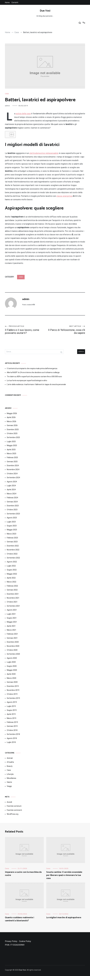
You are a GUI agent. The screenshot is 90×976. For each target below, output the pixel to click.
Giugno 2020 (12, 666)
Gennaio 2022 (12, 590)
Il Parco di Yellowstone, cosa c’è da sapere (65, 329)
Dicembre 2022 (13, 546)
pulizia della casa (23, 113)
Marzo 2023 (11, 534)
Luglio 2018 (11, 742)
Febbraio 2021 (12, 634)
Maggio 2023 (12, 530)
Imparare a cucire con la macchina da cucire (23, 873)
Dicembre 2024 (13, 466)
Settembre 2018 (13, 734)
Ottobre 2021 (12, 602)
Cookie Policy (25, 941)
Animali (10, 758)
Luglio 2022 (11, 566)
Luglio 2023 (11, 522)
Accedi (9, 802)
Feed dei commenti (14, 810)
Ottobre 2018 (12, 730)
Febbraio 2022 (12, 586)
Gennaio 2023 (12, 542)
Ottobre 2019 (12, 694)
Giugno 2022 (12, 570)
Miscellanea (11, 778)
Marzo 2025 (11, 454)
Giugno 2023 (12, 526)
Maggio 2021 (12, 622)
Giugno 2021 (12, 618)
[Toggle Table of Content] (10, 134)
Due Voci (45, 11)
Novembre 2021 (13, 598)
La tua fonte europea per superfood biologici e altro (27, 380)
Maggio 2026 (12, 413)
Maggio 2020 (12, 670)
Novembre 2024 (13, 469)
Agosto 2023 (12, 518)
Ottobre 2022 (12, 554)
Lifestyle (10, 774)
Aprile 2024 (11, 490)
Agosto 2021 (12, 610)
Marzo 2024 (11, 494)
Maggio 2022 (12, 574)
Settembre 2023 (13, 514)
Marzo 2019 (11, 718)
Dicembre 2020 (13, 642)
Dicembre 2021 (13, 594)
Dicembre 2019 (13, 686)
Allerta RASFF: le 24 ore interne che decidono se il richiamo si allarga (33, 372)
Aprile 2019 (11, 714)
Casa (7, 94)
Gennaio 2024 (12, 502)
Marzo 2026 (11, 421)
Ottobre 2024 (12, 474)
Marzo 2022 (11, 582)
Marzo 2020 (11, 678)
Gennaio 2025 (12, 462)
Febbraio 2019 (12, 722)
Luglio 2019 (11, 706)
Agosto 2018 (12, 738)
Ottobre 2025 (12, 433)
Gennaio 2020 (12, 682)
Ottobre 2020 (12, 650)
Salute (9, 782)
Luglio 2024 (11, 486)
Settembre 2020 (13, 654)
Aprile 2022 (11, 578)
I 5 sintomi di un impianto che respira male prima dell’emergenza (32, 368)
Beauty (9, 766)
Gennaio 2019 (12, 726)
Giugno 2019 (12, 710)
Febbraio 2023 (12, 538)
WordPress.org (12, 814)
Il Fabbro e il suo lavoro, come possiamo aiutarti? (25, 329)
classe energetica (64, 196)
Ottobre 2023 (12, 510)
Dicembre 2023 (13, 506)
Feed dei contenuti (14, 806)
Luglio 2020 (11, 662)
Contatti (14, 2)
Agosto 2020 (12, 658)
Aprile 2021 (11, 626)
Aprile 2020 (11, 674)
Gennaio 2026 (12, 425)
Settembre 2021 (13, 606)
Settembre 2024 (13, 478)
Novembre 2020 (13, 646)
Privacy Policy (11, 941)
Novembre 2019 (13, 690)
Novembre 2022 (13, 550)
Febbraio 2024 (12, 498)
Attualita (10, 762)
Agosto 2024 (12, 482)
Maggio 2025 (12, 445)
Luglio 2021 (11, 614)
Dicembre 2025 (13, 429)
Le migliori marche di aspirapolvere (63, 917)
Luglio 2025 (11, 441)
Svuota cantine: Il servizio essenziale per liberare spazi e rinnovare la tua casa (64, 875)
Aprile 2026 (11, 417)
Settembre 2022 (13, 558)
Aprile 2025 (11, 450)
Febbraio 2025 (12, 457)
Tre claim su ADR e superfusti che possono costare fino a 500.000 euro (34, 376)
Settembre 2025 (13, 437)
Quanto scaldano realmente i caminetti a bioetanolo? (19, 919)
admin (7, 106)
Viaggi (9, 786)
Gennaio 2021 (12, 638)
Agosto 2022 (12, 562)
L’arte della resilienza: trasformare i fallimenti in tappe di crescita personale (36, 384)
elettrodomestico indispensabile (43, 153)
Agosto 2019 (12, 702)
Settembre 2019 (13, 698)
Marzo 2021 (11, 630)
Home (7, 2)
